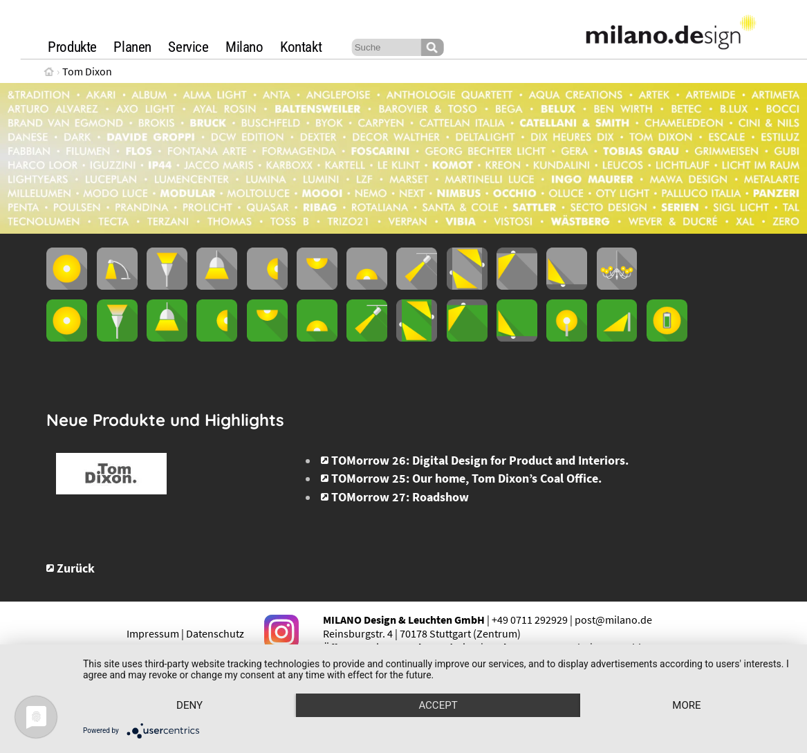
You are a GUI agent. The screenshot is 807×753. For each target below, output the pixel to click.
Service (188, 47)
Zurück (76, 568)
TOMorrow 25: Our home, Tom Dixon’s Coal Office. (466, 478)
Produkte (72, 47)
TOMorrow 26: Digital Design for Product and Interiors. (480, 460)
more (686, 705)
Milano (244, 47)
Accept (437, 705)
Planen (132, 47)
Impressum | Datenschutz (185, 633)
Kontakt (301, 47)
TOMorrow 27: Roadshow (400, 497)
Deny (189, 705)
